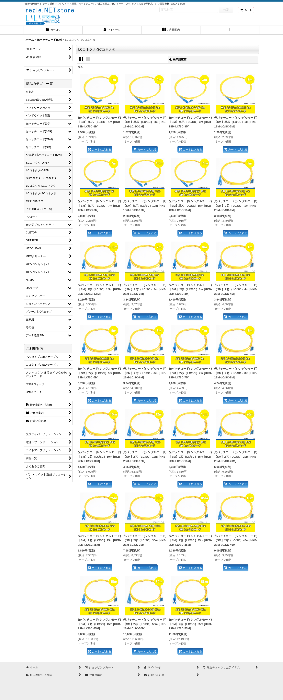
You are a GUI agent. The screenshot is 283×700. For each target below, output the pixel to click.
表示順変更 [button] (178, 59)
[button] (229, 30)
